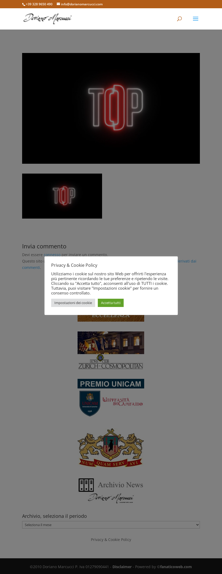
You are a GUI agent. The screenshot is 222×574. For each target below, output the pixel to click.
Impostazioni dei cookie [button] (73, 302)
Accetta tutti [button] (110, 302)
